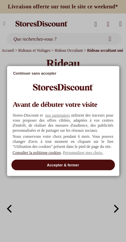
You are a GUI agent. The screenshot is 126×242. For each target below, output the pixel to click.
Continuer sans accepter (34, 73)
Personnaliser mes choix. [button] (83, 152)
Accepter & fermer (63, 165)
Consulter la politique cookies (37, 152)
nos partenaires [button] (57, 115)
